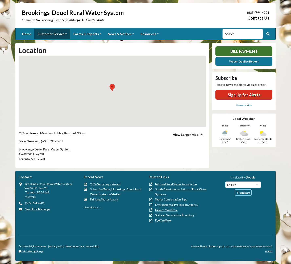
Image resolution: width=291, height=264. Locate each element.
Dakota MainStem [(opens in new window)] (166, 210)
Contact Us (258, 18)
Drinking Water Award (104, 199)
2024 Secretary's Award (105, 184)
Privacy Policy (56, 246)
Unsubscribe (244, 105)
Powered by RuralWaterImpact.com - (231, 246)
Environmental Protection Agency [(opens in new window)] (176, 204)
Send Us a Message (37, 209)
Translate (243, 192)
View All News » (92, 207)
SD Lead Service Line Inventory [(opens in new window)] (174, 215)
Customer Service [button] (51, 34)
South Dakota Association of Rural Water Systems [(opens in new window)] (181, 192)
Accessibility (92, 246)
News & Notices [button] (120, 34)
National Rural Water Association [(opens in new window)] (176, 184)
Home (26, 34)
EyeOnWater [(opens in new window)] (163, 220)
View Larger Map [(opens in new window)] (185, 134)
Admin (268, 251)
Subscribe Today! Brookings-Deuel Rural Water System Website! (115, 192)
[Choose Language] (243, 185)
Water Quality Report (244, 61)
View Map (30, 196)
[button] (112, 87)
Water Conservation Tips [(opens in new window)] (171, 199)
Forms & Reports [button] (86, 34)
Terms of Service (75, 246)
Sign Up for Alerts (244, 94)
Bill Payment (244, 51)
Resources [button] (148, 34)
